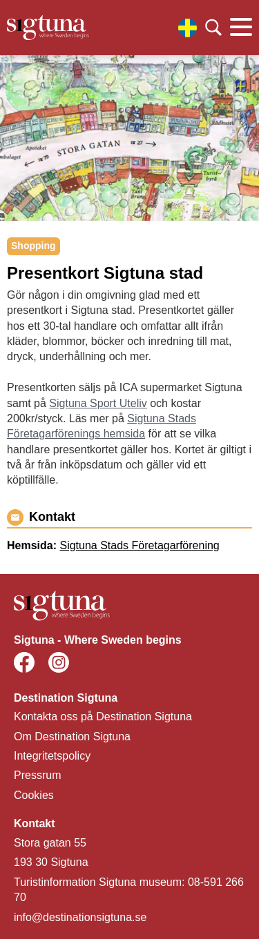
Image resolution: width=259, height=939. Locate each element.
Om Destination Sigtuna (72, 736)
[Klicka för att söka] (213, 27)
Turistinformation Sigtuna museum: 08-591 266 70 (129, 889)
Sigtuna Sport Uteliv (97, 403)
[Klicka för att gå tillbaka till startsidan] (48, 27)
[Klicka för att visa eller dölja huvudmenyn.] (241, 27)
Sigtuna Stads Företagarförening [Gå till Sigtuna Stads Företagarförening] (139, 545)
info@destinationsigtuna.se (80, 917)
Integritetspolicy (52, 756)
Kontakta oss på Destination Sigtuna (103, 716)
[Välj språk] (187, 28)
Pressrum (37, 775)
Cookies (34, 795)
